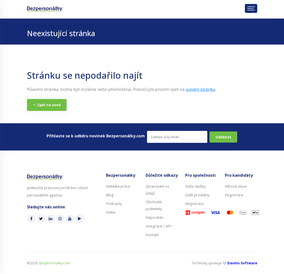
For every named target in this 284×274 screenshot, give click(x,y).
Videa (110, 212)
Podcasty (114, 203)
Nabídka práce (118, 186)
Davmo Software (242, 263)
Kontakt (152, 234)
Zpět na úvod (47, 104)
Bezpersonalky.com (54, 263)
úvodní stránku (200, 89)
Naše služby (195, 186)
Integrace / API (159, 226)
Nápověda (154, 217)
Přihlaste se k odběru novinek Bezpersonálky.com (96, 136)
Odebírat (223, 137)
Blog (110, 194)
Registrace (194, 203)
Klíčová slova (236, 186)
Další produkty (197, 194)
